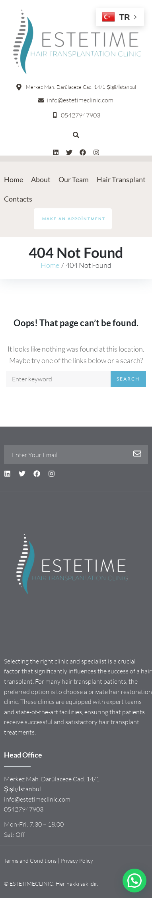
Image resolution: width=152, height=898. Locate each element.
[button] (134, 880)
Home (50, 265)
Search (128, 379)
